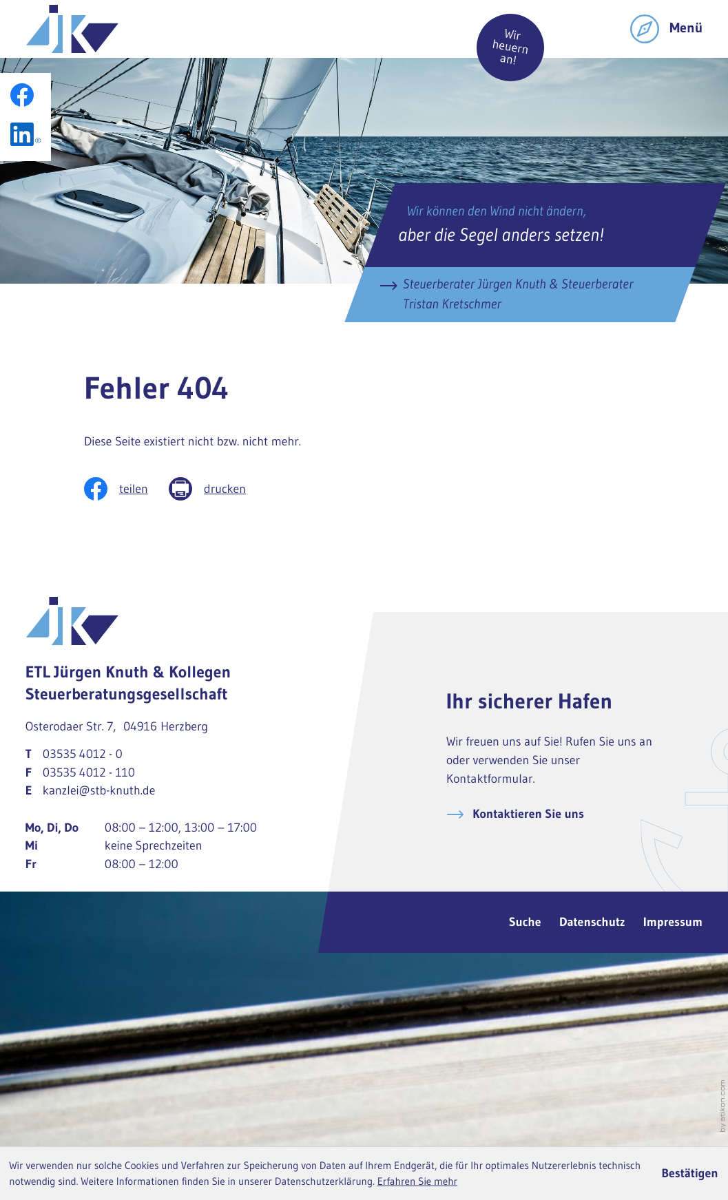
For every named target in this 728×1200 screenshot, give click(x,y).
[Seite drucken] (218, 489)
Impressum (673, 921)
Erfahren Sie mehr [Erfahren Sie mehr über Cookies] (417, 1181)
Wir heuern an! (510, 47)
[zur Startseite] (71, 29)
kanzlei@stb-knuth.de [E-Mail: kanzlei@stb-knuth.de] (99, 790)
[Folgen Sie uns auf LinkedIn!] (25, 134)
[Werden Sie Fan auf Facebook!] (22, 95)
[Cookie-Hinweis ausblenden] (690, 1173)
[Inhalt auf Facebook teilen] (126, 489)
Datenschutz (592, 921)
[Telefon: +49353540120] (83, 754)
